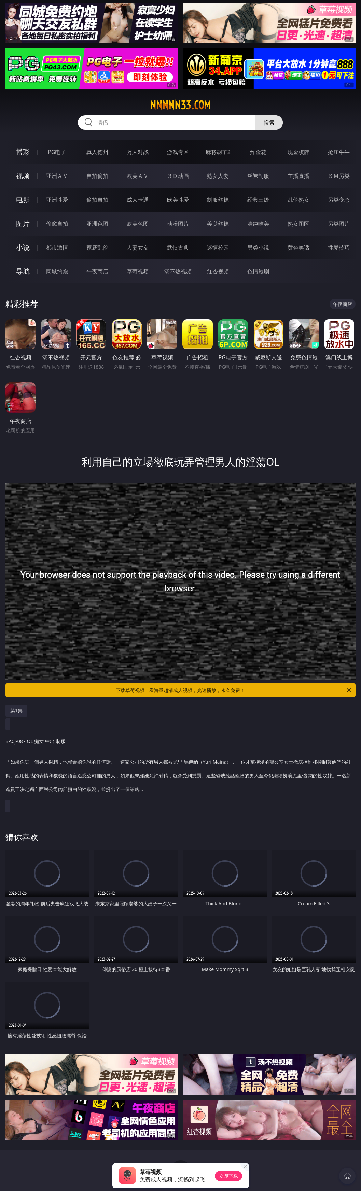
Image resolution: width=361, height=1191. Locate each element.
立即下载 (228, 1176)
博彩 (23, 151)
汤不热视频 (178, 271)
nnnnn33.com (180, 105)
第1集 (16, 710)
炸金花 (258, 152)
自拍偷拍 (97, 176)
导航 (23, 271)
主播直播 (298, 176)
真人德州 (97, 152)
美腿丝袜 (218, 223)
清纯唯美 (258, 223)
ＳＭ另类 (339, 176)
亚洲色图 (97, 223)
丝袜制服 (258, 176)
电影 (23, 199)
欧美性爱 (178, 199)
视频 (23, 175)
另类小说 (258, 247)
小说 (23, 247)
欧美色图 (138, 223)
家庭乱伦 (97, 247)
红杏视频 (218, 271)
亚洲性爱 (57, 199)
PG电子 (57, 152)
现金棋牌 (298, 152)
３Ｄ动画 (178, 176)
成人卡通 (138, 199)
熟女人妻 (218, 176)
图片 (23, 223)
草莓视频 (138, 271)
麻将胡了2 (218, 152)
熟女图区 (298, 223)
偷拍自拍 (97, 199)
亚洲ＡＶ (57, 176)
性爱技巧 (339, 247)
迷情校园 (218, 247)
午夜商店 (97, 271)
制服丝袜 (218, 199)
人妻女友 (138, 247)
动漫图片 (178, 223)
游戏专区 (178, 152)
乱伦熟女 (298, 199)
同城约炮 (57, 271)
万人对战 (138, 152)
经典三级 (258, 199)
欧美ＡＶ (138, 176)
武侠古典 (178, 247)
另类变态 (339, 199)
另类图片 (339, 223)
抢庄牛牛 (339, 152)
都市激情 (57, 247)
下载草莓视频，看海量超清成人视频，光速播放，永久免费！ (234, 690)
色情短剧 (258, 271)
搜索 (269, 122)
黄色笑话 (298, 247)
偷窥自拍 (57, 223)
